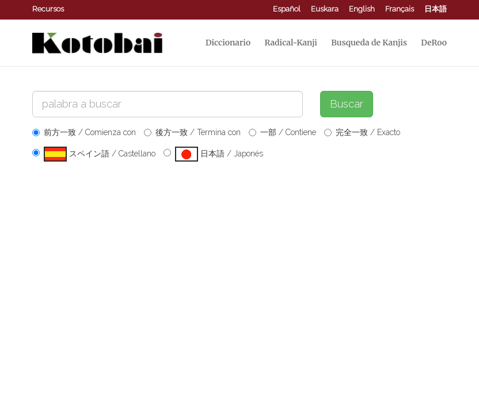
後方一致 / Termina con (192, 132)
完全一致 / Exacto (362, 132)
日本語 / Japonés (213, 154)
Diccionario (228, 42)
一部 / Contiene (282, 132)
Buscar (346, 104)
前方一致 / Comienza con (84, 132)
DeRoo (434, 42)
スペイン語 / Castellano (93, 154)
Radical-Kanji (290, 42)
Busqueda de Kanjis (369, 42)
